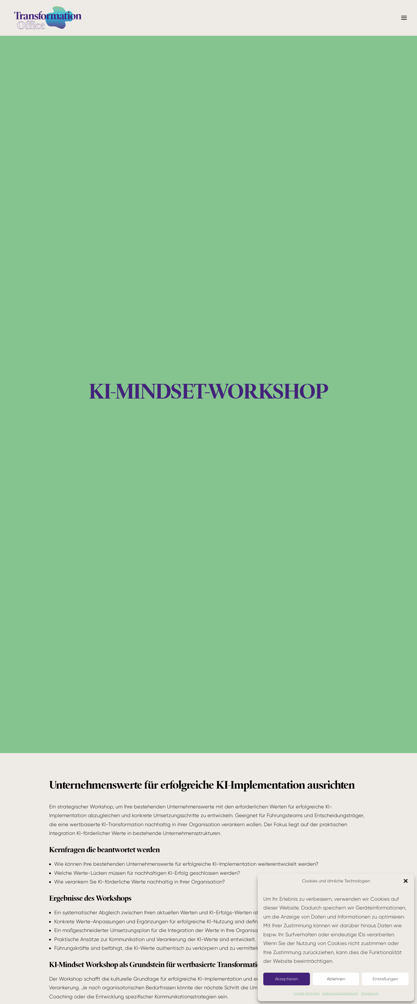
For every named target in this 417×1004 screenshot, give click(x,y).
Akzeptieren (286, 978)
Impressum (369, 993)
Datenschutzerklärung (340, 993)
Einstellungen (385, 978)
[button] (406, 881)
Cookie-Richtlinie (307, 993)
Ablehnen (336, 978)
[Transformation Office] (47, 17)
